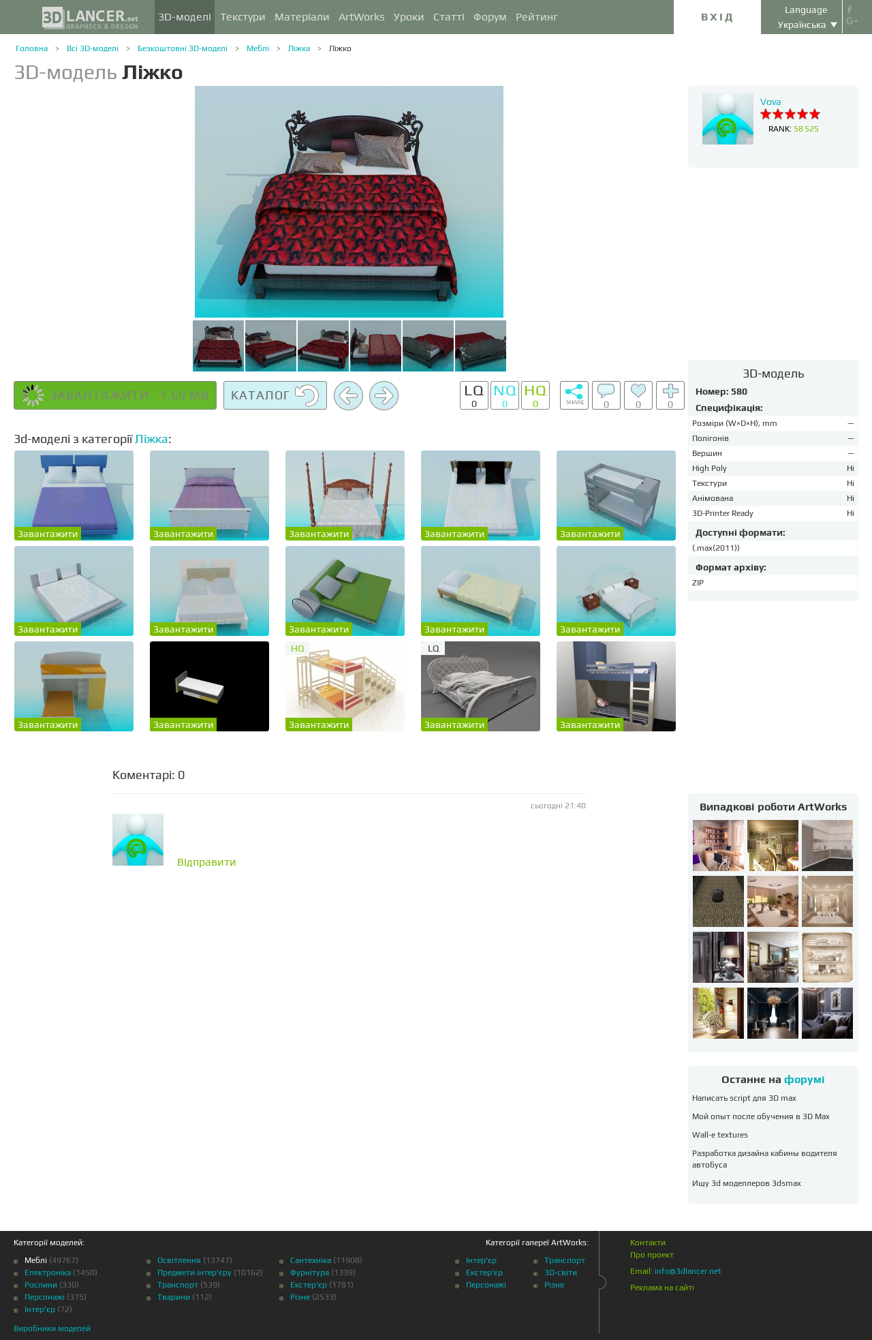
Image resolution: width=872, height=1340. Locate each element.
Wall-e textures (720, 1135)
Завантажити (48, 533)
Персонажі (45, 1297)
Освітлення (179, 1260)
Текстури (243, 16)
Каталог (275, 396)
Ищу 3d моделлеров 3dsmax (746, 1183)
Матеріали (302, 16)
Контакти (648, 1242)
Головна (32, 48)
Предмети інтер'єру (194, 1272)
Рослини (41, 1285)
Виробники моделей (52, 1328)
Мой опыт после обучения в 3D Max (761, 1116)
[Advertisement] (773, 263)
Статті (449, 16)
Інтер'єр (40, 1309)
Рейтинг (537, 16)
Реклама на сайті (662, 1287)
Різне (300, 1297)
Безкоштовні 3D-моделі (183, 48)
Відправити (206, 862)
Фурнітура (309, 1272)
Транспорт (177, 1285)
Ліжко (340, 48)
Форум (490, 16)
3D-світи (560, 1272)
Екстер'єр (308, 1285)
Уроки (409, 16)
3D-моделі (184, 16)
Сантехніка (310, 1260)
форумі (804, 1079)
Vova (770, 101)
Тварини (173, 1297)
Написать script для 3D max (744, 1098)
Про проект (652, 1255)
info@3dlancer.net (688, 1271)
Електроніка (48, 1272)
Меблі (258, 48)
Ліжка (299, 48)
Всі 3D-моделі (93, 48)
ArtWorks (362, 16)
